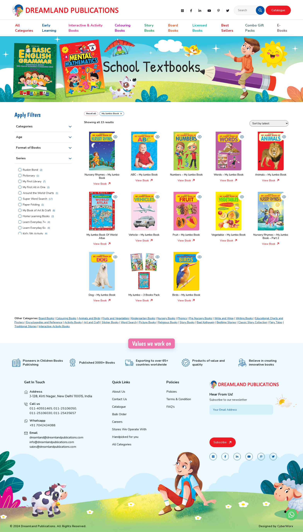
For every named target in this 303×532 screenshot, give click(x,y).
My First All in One (34, 187)
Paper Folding (31, 204)
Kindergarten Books (143, 318)
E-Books (282, 28)
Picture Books (147, 322)
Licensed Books (199, 28)
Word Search (129, 322)
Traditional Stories (25, 326)
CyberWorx (285, 526)
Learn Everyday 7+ (34, 222)
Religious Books (168, 322)
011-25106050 (65, 414)
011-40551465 (41, 414)
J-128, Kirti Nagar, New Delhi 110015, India (61, 401)
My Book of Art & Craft (37, 210)
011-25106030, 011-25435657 (53, 418)
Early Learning (49, 28)
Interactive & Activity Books (85, 28)
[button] (260, 10)
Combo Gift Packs (254, 28)
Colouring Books (122, 28)
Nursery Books (166, 318)
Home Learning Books (36, 216)
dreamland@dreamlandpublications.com (56, 443)
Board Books (173, 28)
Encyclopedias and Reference (44, 322)
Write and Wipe (224, 318)
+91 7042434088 (42, 431)
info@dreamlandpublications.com (52, 447)
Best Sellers (227, 28)
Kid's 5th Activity (33, 233)
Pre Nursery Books (200, 318)
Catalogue (278, 10)
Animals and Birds (89, 318)
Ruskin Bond (30, 170)
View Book (102, 184)
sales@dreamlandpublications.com (53, 452)
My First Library (32, 181)
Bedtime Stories (226, 322)
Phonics (182, 318)
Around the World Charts (38, 193)
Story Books (149, 28)
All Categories (24, 28)
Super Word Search (35, 199)
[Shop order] (269, 123)
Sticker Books (110, 322)
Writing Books (244, 318)
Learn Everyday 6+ (34, 228)
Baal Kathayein (205, 322)
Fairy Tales (275, 322)
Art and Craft (92, 322)
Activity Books (73, 322)
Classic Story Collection (252, 322)
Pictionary (29, 175)
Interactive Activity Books (54, 326)
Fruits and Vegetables (115, 318)
